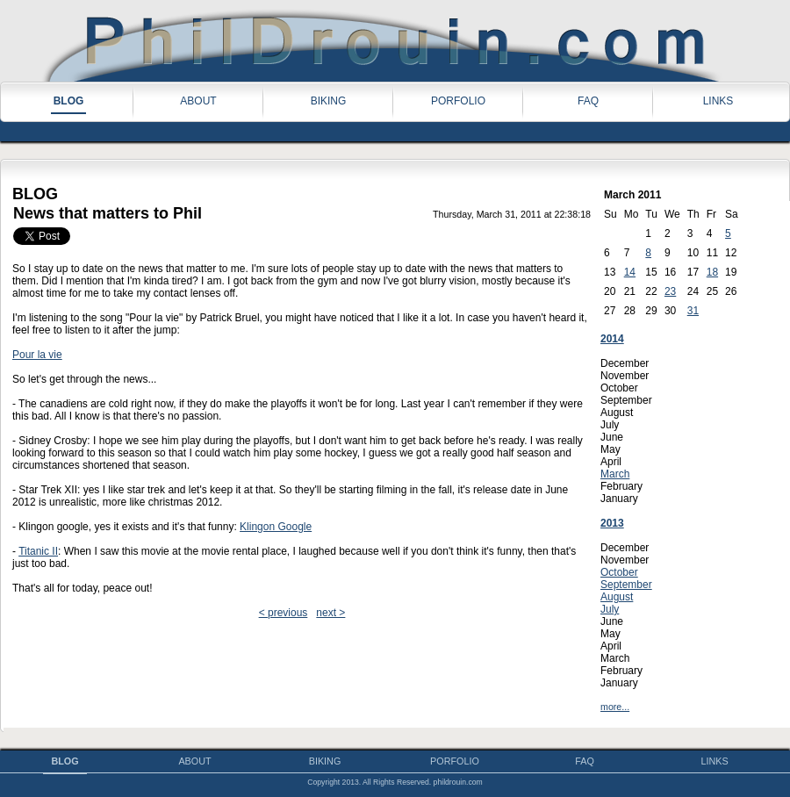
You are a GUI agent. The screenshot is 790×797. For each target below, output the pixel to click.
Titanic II (38, 551)
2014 (612, 339)
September (626, 584)
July (609, 609)
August (616, 597)
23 (670, 291)
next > (330, 613)
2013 (612, 523)
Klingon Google (276, 527)
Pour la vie (37, 354)
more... (614, 706)
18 (712, 272)
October (619, 572)
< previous (283, 613)
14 (630, 272)
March (614, 474)
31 (693, 311)
